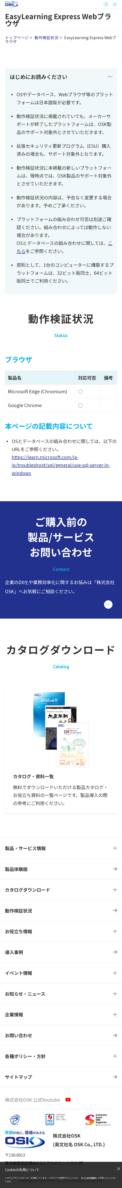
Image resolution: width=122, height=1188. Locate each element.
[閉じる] (119, 1168)
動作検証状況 (46, 37)
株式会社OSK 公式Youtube (32, 1099)
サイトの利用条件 (89, 1177)
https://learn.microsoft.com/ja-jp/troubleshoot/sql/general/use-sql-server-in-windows (61, 465)
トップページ (17, 37)
